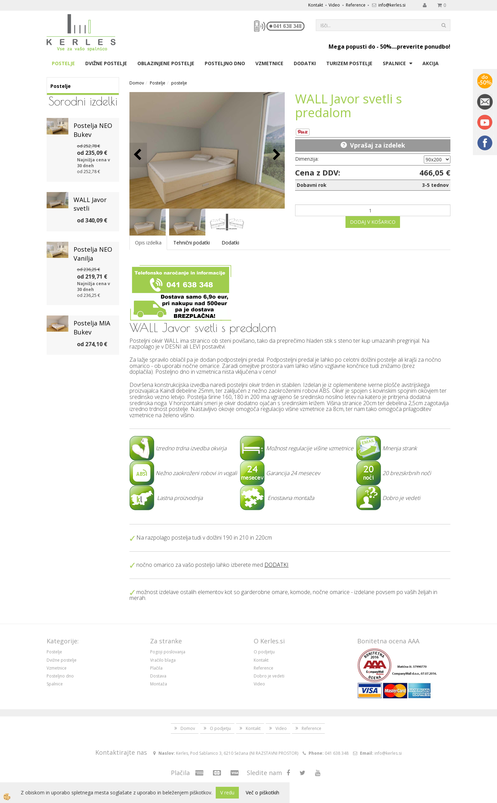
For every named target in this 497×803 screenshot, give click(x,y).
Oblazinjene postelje (165, 63)
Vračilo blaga (163, 660)
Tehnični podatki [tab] (191, 242)
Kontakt (315, 5)
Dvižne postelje (106, 63)
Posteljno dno (225, 63)
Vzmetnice (269, 63)
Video (334, 5)
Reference (356, 5)
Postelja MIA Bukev (92, 327)
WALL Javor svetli (90, 204)
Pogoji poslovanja (167, 652)
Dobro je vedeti (269, 676)
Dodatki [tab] (230, 242)
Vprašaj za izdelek (377, 145)
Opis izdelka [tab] (148, 242)
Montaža (158, 684)
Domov (136, 83)
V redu (227, 792)
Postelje (63, 63)
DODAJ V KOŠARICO (373, 222)
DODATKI (276, 565)
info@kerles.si (392, 5)
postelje (179, 83)
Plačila (156, 668)
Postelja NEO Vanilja (93, 253)
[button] (276, 155)
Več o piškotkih (262, 792)
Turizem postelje (349, 63)
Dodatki (305, 63)
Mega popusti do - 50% (360, 46)
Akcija (430, 63)
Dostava (158, 676)
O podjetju (264, 652)
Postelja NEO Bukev (93, 130)
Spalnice (394, 63)
